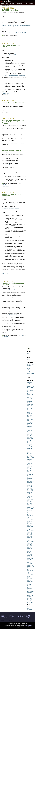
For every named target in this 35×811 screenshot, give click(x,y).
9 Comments (5, 336)
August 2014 (30, 466)
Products (12, 3)
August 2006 (30, 595)
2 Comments (5, 275)
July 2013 (29, 485)
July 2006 (29, 596)
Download (19, 3)
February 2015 (30, 458)
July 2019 (29, 396)
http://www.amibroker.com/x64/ (8, 169)
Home (2, 3)
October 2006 (30, 591)
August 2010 (30, 532)
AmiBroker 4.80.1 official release (11, 151)
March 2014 (30, 473)
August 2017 (30, 412)
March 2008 (30, 565)
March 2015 (30, 456)
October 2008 (30, 554)
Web (25, 335)
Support (31, 3)
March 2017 (30, 419)
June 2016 (29, 436)
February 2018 (30, 407)
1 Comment (5, 37)
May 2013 (29, 488)
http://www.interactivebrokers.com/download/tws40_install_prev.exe (16, 32)
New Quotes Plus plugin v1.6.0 (11, 46)
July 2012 (29, 500)
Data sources (11, 619)
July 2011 (29, 521)
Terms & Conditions (4, 617)
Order (25, 3)
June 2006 (29, 598)
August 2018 (30, 404)
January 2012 (30, 508)
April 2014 (29, 471)
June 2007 (29, 577)
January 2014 (30, 474)
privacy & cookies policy (28, 625)
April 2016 (29, 437)
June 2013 (29, 486)
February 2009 (30, 550)
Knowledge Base (21, 617)
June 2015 (29, 452)
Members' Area (20, 616)
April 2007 (29, 580)
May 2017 (29, 416)
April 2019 (29, 398)
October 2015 (30, 447)
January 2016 (30, 440)
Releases (7, 93)
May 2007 (29, 579)
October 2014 (30, 462)
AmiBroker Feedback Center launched (13, 284)
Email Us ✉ (3, 620)
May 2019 (29, 397)
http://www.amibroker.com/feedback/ (9, 289)
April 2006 (29, 601)
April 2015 (29, 455)
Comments (30, 609)
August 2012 (30, 499)
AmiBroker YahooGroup (28, 616)
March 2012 (30, 506)
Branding (2, 616)
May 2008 (29, 562)
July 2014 (29, 467)
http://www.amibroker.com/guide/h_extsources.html (15, 75)
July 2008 (29, 559)
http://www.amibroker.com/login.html (9, 314)
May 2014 (29, 470)
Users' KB (19, 620)
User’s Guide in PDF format (13, 103)
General (22, 110)
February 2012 (30, 507)
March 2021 (30, 387)
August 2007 (30, 574)
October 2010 (30, 530)
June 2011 (29, 522)
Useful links (28, 617)
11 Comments (5, 186)
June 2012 (29, 502)
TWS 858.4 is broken (10, 10)
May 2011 (29, 524)
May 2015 (29, 453)
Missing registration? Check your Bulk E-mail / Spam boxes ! (13, 122)
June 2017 (29, 415)
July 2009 (29, 544)
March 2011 (30, 526)
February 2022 (30, 386)
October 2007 (30, 570)
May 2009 (29, 546)
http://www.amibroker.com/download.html (10, 107)
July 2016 (29, 434)
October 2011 (30, 515)
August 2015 (30, 451)
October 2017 (30, 408)
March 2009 (30, 548)
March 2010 (30, 537)
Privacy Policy (3, 619)
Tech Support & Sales (21, 615)
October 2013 (30, 481)
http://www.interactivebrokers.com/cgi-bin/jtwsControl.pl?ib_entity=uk (16, 25)
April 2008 (29, 563)
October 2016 (30, 429)
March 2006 (30, 602)
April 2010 (29, 536)
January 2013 (30, 491)
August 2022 (30, 385)
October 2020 (30, 389)
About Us (2, 615)
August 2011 (30, 519)
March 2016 (30, 438)
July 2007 (29, 576)
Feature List (11, 615)
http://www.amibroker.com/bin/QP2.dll (9, 54)
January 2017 (30, 422)
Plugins (3, 93)
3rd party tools (30, 364)
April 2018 (29, 405)
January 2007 (30, 584)
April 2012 (29, 504)
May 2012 (29, 503)
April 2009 (29, 547)
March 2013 (30, 489)
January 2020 (30, 390)
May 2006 (29, 599)
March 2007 (30, 581)
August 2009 (30, 543)
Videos (10, 620)
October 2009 (30, 541)
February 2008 (30, 566)
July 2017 (29, 414)
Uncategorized (30, 373)
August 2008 (30, 558)
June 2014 (29, 469)
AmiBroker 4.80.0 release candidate (12, 195)
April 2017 (29, 418)
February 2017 (30, 420)
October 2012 (30, 495)
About (28, 359)
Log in (28, 607)
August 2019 (30, 394)
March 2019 (30, 400)
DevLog (7, 5)
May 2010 (29, 535)
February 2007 (30, 583)
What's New (11, 616)
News (7, 3)
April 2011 (29, 525)
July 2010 (29, 533)
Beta (29, 369)
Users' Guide (11, 617)
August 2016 (30, 433)
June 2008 (29, 561)
